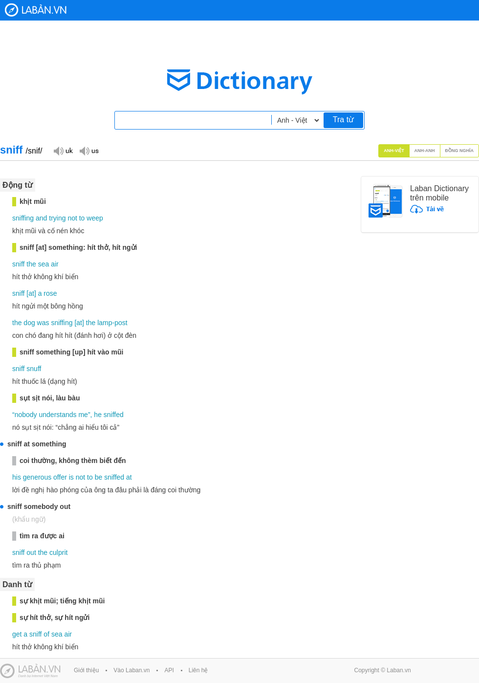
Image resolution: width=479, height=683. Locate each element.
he (98, 415)
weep (95, 218)
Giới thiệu (86, 670)
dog (29, 323)
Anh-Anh (424, 150)
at (31, 293)
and (41, 218)
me (82, 415)
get (17, 634)
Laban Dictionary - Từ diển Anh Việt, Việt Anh (35, 10)
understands (58, 415)
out (31, 552)
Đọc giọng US (89, 150)
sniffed (114, 415)
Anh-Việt (394, 150)
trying (57, 218)
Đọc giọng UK (63, 150)
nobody (26, 415)
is (71, 477)
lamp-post (112, 323)
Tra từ (343, 119)
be (99, 477)
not (72, 218)
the (31, 264)
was (43, 323)
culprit (58, 552)
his (16, 477)
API (169, 670)
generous (37, 477)
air (55, 264)
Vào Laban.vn (131, 670)
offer (60, 477)
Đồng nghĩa (459, 150)
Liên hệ (198, 670)
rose (50, 293)
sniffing (23, 218)
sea (43, 264)
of (46, 634)
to (82, 218)
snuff (33, 369)
